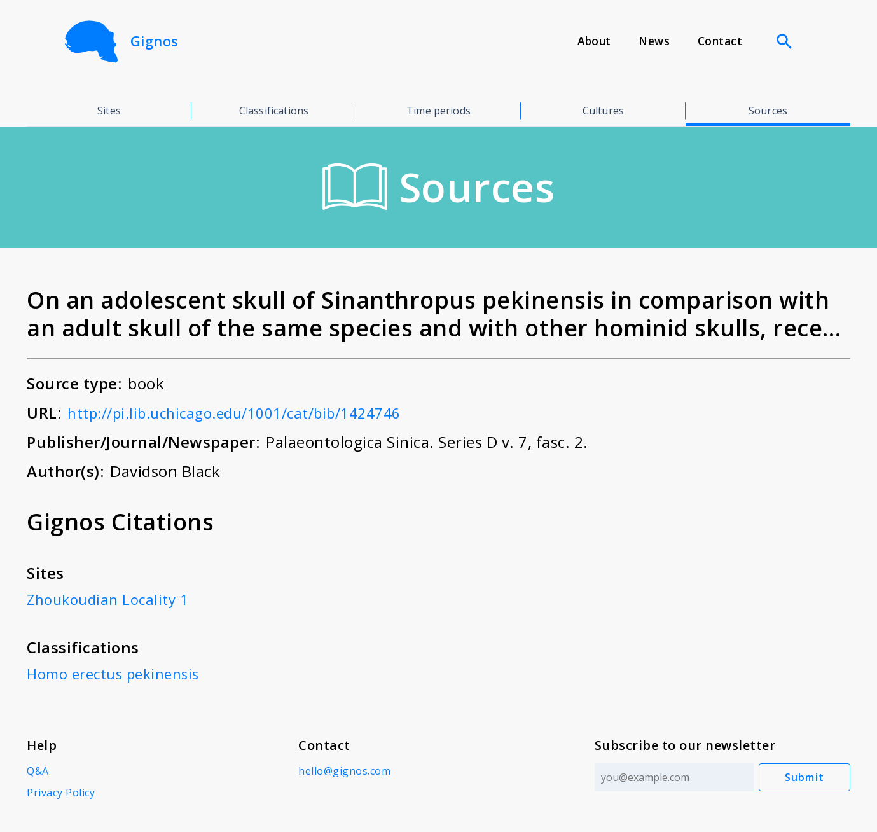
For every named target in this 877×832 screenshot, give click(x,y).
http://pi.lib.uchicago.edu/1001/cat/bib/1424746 (246, 412)
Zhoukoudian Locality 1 (112, 598)
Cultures (603, 111)
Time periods (438, 111)
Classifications (273, 111)
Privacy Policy (61, 793)
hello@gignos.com (343, 771)
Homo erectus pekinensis (119, 673)
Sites (109, 111)
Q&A (38, 771)
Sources (768, 111)
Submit (805, 777)
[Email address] (671, 777)
